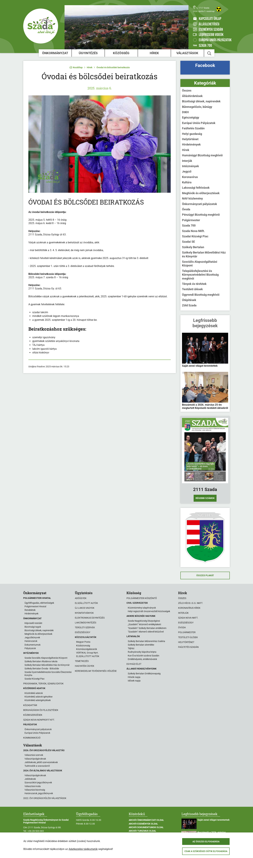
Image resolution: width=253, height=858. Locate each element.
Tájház (131, 648)
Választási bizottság (35, 789)
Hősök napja (134, 677)
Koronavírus (190, 177)
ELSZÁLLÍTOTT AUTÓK (87, 656)
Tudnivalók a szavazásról (37, 766)
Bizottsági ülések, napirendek (201, 101)
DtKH (185, 112)
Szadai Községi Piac (195, 236)
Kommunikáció (31, 737)
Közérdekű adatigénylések (38, 700)
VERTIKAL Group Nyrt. (87, 652)
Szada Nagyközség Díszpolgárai (144, 621)
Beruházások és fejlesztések (40, 710)
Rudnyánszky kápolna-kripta (142, 652)
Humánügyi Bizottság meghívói (202, 155)
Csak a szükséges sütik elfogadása (205, 851)
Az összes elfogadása (205, 841)
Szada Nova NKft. (193, 231)
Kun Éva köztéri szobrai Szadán (143, 655)
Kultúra (187, 182)
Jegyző (186, 171)
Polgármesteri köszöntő (141, 598)
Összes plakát (205, 575)
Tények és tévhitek (194, 284)
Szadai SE (188, 241)
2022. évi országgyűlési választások (44, 798)
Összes (186, 90)
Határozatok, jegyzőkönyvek (39, 793)
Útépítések (189, 300)
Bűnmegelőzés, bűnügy (197, 106)
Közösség (121, 53)
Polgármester (191, 220)
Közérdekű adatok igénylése (38, 696)
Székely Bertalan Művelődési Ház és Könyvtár (204, 254)
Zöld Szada (189, 305)
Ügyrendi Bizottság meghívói (200, 294)
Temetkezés (82, 661)
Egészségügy (190, 117)
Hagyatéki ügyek (84, 666)
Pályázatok (30, 648)
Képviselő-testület (33, 623)
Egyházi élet (133, 664)
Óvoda (186, 209)
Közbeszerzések (32, 715)
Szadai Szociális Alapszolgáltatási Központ (46, 658)
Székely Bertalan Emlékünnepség (144, 673)
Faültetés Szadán (193, 128)
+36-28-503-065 (36, 831)
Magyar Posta (83, 642)
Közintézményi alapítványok (142, 607)
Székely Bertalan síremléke (141, 644)
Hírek (154, 53)
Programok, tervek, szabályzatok (43, 683)
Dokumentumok (32, 644)
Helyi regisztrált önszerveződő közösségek (149, 611)
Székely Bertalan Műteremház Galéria (146, 641)
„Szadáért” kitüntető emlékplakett (144, 624)
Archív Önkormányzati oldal (146, 820)
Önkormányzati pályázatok (199, 204)
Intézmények (190, 166)
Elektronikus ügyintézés (90, 617)
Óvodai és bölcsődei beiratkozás (113, 67)
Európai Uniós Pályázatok (198, 123)
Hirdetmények (191, 144)
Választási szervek (34, 755)
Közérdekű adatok (34, 693)
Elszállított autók (86, 603)
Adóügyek (80, 598)
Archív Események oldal (143, 823)
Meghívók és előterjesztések (201, 193)
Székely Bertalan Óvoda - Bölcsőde (42, 668)
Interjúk (187, 160)
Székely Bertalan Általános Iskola (41, 661)
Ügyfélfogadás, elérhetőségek (39, 603)
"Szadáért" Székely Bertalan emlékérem (147, 628)
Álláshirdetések (192, 96)
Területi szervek (85, 627)
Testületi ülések (192, 289)
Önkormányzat (55, 53)
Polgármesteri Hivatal (35, 606)
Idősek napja (134, 680)
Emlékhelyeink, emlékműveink (142, 659)
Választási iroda (33, 786)
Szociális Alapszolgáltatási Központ (199, 263)
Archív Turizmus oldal (142, 831)
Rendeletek (30, 610)
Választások (187, 53)
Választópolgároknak (35, 758)
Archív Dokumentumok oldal (146, 827)
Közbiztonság (83, 645)
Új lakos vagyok (84, 608)
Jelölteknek (30, 779)
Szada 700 (189, 225)
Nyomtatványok (84, 613)
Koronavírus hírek (189, 608)
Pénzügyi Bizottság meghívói (201, 214)
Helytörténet (190, 139)
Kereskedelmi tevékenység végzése (96, 671)
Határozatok (31, 641)
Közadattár (30, 705)
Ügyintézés (88, 53)
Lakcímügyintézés (85, 622)
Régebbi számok (205, 498)
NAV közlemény (192, 198)
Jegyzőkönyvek (32, 637)
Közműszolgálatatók (86, 649)
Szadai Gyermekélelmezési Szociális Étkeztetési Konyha (48, 673)
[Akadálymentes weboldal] (218, 9)
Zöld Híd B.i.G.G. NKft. (190, 603)
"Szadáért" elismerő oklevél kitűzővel (146, 631)
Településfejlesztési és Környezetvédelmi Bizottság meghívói (200, 274)
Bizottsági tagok (33, 627)
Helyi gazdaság (192, 133)
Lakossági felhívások (196, 187)
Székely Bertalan (193, 247)
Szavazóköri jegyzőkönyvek (38, 782)
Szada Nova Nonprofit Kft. (39, 719)
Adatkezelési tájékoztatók (83, 849)
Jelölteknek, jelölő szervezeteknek (41, 762)
